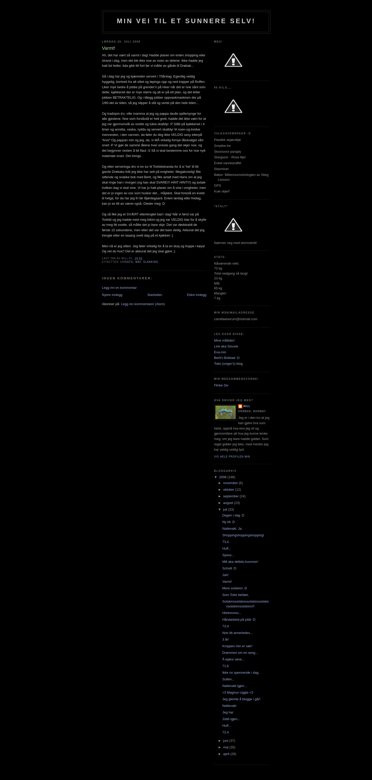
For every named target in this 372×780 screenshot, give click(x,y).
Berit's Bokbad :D (227, 358)
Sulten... (228, 679)
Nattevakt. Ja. (232, 528)
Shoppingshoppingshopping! (243, 535)
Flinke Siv (221, 385)
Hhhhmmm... (231, 613)
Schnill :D (229, 568)
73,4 (225, 542)
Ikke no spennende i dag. (240, 672)
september (231, 496)
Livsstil (126, 262)
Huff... (226, 548)
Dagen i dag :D (233, 515)
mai (226, 747)
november (231, 483)
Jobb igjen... (231, 719)
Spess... (228, 555)
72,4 (225, 732)
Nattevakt (229, 706)
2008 (223, 477)
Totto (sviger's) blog (228, 364)
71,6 (225, 666)
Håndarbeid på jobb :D (238, 619)
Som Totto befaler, (235, 595)
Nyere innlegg (112, 295)
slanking (150, 262)
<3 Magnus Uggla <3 (237, 692)
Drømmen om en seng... (240, 653)
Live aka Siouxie (226, 346)
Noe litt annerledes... (237, 633)
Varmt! (227, 581)
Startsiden (154, 295)
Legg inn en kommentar (119, 288)
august (228, 503)
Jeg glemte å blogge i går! (241, 699)
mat (138, 262)
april (226, 754)
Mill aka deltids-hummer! (240, 562)
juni (226, 741)
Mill (246, 406)
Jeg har (227, 712)
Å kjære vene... (233, 659)
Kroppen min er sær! (237, 646)
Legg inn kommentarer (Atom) (143, 304)
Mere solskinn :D (234, 588)
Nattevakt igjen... (234, 686)
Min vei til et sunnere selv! (186, 21)
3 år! (225, 639)
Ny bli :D (228, 522)
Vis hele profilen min (232, 456)
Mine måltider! (224, 340)
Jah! (225, 575)
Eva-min (220, 352)
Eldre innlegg (196, 295)
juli (225, 509)
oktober (229, 489)
